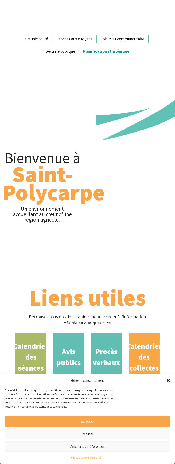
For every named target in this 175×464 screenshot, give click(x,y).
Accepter (87, 421)
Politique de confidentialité (85, 457)
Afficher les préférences (87, 446)
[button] (168, 380)
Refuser (87, 434)
